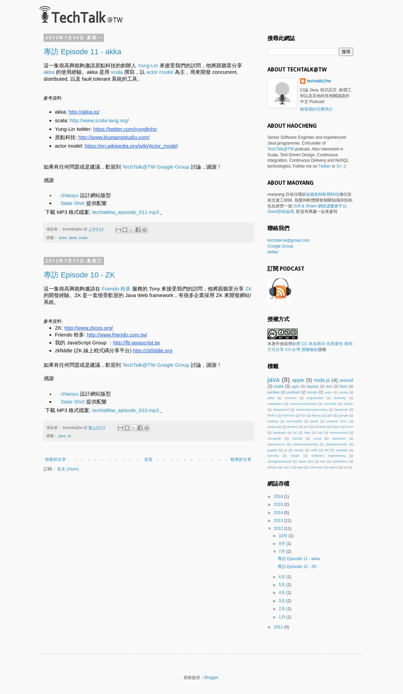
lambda (320, 427)
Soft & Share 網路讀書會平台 (319, 206)
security (273, 455)
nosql (317, 438)
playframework (336, 444)
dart (329, 386)
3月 (282, 601)
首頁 (148, 459)
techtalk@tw (319, 81)
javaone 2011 (336, 421)
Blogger (211, 677)
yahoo (333, 467)
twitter (272, 252)
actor (63, 238)
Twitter (325, 166)
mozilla (297, 438)
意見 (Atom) (68, 469)
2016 (279, 496)
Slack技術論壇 (280, 211)
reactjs (298, 450)
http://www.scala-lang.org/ (99, 120)
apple (298, 380)
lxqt (320, 432)
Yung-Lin (148, 65)
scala (117, 72)
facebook (341, 409)
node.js (322, 380)
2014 (279, 512)
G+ (339, 166)
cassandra (275, 404)
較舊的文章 (241, 459)
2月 (282, 608)
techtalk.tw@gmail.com (288, 240)
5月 (282, 584)
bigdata (313, 386)
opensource (276, 444)
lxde (307, 432)
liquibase (279, 432)
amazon (290, 398)
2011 (279, 627)
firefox (271, 415)
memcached (338, 432)
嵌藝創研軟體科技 (322, 194)
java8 (314, 421)
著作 (276, 343)
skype (295, 455)
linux (349, 427)
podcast (293, 392)
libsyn (336, 427)
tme (323, 461)
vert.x (287, 467)
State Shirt (73, 203)
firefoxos (289, 415)
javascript (274, 427)
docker (348, 404)
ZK (248, 289)
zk (69, 436)
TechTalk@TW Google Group (155, 167)
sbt (326, 450)
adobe (343, 392)
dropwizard (281, 409)
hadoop (272, 421)
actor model (159, 72)
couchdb (330, 404)
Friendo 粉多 (116, 289)
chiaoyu (70, 195)
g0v (329, 415)
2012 (279, 528)
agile (295, 386)
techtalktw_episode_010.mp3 (125, 410)
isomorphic (294, 421)
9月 (282, 543)
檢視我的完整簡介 (316, 109)
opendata (339, 438)
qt (285, 450)
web (300, 467)
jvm (306, 427)
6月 (282, 576)
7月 (282, 551)
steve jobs (305, 461)
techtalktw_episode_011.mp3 (125, 212)
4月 (282, 592)
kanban (273, 392)
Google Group (280, 246)
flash (343, 386)
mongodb (274, 438)
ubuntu (272, 467)
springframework (279, 461)
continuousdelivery (303, 404)
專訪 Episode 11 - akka (82, 51)
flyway (316, 415)
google (343, 415)
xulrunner (316, 467)
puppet (272, 450)
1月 (282, 617)
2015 (279, 504)
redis (314, 450)
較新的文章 (55, 459)
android (346, 380)
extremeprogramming (311, 409)
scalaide (342, 450)
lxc (295, 432)
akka (49, 72)
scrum (312, 392)
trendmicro (340, 461)
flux (303, 415)
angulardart (315, 398)
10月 (284, 535)
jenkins (292, 427)
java (62, 436)
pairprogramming (305, 444)
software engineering (328, 455)
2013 (279, 520)
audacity (340, 398)
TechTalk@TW (280, 149)
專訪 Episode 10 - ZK (79, 275)
